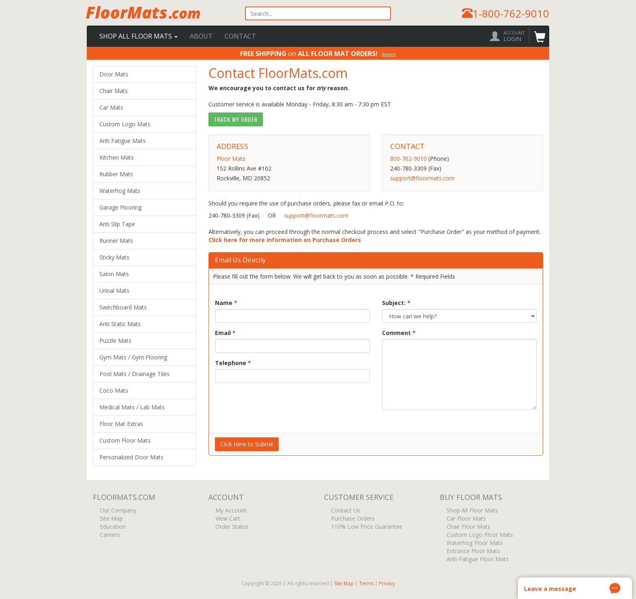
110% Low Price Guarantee (366, 527)
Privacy (387, 583)
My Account (230, 511)
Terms (366, 583)
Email (225, 333)
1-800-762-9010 (511, 13)
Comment (399, 333)
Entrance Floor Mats (472, 551)
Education (112, 527)
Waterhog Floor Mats (474, 543)
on (318, 53)
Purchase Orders (352, 519)
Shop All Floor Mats (471, 511)
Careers (109, 535)
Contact (240, 36)
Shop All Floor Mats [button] (138, 36)
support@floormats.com (422, 178)
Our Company (117, 511)
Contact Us (344, 511)
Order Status (231, 527)
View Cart (227, 519)
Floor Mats (231, 158)
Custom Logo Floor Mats (479, 535)
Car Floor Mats (465, 519)
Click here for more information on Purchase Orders (284, 240)
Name (226, 303)
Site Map (110, 519)
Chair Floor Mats (468, 527)
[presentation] (276, 405)
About (201, 36)
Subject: (396, 303)
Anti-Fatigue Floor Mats (477, 559)
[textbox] (318, 13)
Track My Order (236, 119)
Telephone (233, 363)
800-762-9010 (408, 158)
